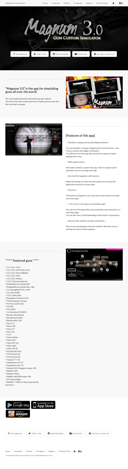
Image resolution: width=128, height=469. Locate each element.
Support (89, 3)
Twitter (66, 3)
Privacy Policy (102, 3)
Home (45, 3)
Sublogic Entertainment (15, 3)
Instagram (78, 3)
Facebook (56, 3)
